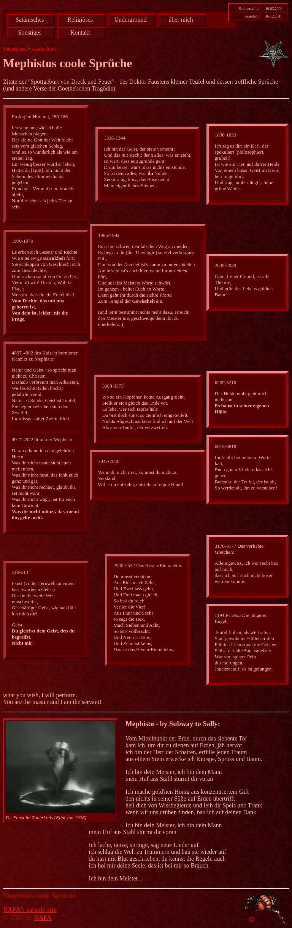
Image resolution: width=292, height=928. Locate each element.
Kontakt (80, 32)
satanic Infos (44, 48)
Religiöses (80, 19)
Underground (130, 19)
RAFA (43, 918)
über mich (180, 19)
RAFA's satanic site (30, 910)
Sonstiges (29, 32)
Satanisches (30, 19)
